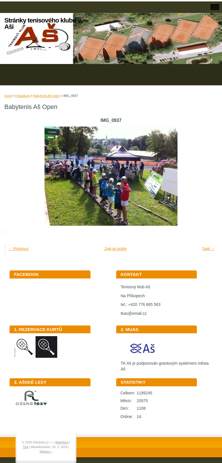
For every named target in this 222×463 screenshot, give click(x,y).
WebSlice (62, 442)
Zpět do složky (115, 249)
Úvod (8, 95)
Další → (208, 249)
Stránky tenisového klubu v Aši (42, 23)
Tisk (25, 447)
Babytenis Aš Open (46, 95)
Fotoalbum (22, 95)
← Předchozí (19, 249)
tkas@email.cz (134, 313)
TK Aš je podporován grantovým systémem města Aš (164, 364)
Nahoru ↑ (46, 451)
